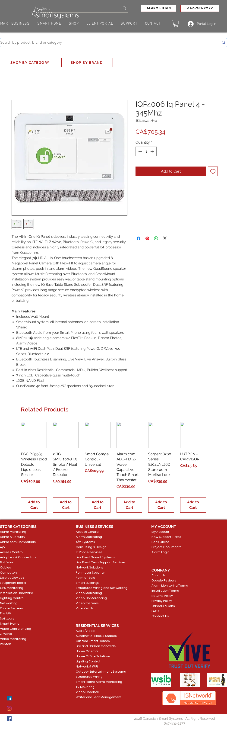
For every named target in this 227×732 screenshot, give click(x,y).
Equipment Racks (13, 583)
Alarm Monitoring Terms (166, 585)
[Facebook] (9, 718)
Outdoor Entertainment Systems (93, 671)
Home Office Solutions (93, 656)
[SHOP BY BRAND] (87, 62)
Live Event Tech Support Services (93, 562)
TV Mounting (85, 687)
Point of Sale (85, 577)
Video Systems (87, 603)
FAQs (155, 611)
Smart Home (9, 623)
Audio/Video (85, 631)
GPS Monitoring (11, 588)
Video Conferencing (15, 628)
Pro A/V (5, 613)
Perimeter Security (90, 572)
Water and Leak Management (93, 697)
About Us (158, 575)
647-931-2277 (174, 723)
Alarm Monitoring (13, 532)
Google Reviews (163, 580)
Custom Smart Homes (93, 641)
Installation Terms (165, 590)
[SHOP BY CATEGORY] (30, 62)
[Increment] (152, 151)
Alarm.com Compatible (18, 542)
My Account (160, 532)
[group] (113, 467)
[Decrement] (139, 151)
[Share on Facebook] (138, 238)
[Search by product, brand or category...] (106, 42)
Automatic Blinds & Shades (93, 636)
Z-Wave (6, 634)
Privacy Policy (161, 601)
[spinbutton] (146, 151)
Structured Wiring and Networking (93, 588)
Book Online (160, 542)
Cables (5, 567)
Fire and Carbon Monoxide (93, 646)
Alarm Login (160, 552)
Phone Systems (12, 608)
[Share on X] (165, 238)
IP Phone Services (89, 552)
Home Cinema (87, 651)
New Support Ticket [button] (165, 537)
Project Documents (165, 547)
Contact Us (160, 616)
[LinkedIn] (9, 698)
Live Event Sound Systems (93, 557)
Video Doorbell (87, 692)
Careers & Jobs (163, 606)
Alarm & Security (12, 537)
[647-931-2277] (199, 8)
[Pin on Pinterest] (147, 238)
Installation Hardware (16, 593)
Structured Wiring (89, 676)
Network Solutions (89, 567)
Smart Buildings (87, 583)
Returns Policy (162, 596)
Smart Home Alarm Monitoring (93, 682)
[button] (158, 8)
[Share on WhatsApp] (156, 238)
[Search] (77, 8)
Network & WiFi (87, 666)
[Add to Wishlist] (213, 171)
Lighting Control (12, 598)
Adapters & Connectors (18, 557)
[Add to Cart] (34, 505)
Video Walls (85, 608)
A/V (2, 547)
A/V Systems (85, 542)
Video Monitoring (13, 639)
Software (7, 618)
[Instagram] (9, 708)
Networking (8, 603)
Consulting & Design (91, 547)
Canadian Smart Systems (163, 718)
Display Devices (12, 577)
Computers (9, 572)
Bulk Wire (6, 562)
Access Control (11, 552)
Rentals (6, 644)
